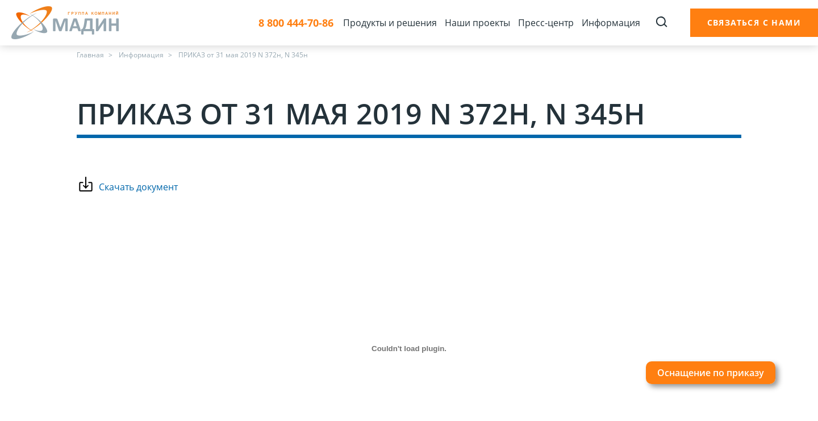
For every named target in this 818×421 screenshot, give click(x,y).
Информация (611, 22)
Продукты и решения (390, 22)
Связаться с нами (754, 22)
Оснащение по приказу (710, 372)
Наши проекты (477, 22)
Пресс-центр (546, 22)
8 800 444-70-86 (295, 23)
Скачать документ (138, 187)
